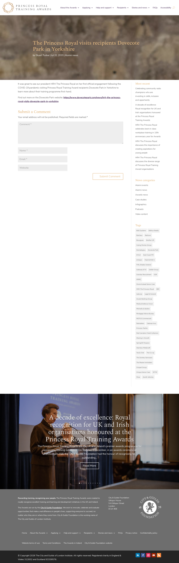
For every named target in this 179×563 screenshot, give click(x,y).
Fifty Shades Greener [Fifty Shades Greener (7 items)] (143, 265)
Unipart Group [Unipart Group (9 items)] (141, 367)
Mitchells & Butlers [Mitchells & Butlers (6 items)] (143, 309)
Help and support (103, 7)
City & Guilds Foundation (51, 507)
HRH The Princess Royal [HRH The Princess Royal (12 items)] (145, 289)
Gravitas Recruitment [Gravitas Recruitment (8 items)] (143, 274)
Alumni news (71, 55)
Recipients (121, 7)
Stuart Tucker (42, 55)
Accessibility (165, 7)
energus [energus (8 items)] (139, 260)
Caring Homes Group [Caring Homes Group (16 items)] (143, 245)
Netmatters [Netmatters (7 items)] (140, 323)
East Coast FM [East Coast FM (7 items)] (148, 255)
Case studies (140, 199)
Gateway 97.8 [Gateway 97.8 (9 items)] (141, 270)
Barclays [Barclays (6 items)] (139, 235)
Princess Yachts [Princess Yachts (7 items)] (142, 328)
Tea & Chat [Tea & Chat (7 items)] (140, 353)
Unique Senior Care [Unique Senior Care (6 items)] (143, 372)
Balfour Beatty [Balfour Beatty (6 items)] (154, 230)
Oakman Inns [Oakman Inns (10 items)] (151, 323)
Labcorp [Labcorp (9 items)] (139, 294)
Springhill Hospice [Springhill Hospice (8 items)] (142, 343)
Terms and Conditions (52, 543)
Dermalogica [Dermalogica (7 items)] (140, 250)
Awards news (141, 194)
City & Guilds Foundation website (98, 543)
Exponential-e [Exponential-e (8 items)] (150, 260)
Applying (86, 7)
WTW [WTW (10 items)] (155, 372)
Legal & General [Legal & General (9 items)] (150, 294)
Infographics (140, 204)
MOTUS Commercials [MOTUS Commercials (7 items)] (143, 318)
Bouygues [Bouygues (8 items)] (140, 240)
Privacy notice (131, 533)
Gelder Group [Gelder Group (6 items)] (153, 270)
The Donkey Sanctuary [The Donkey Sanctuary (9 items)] (144, 358)
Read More (89, 465)
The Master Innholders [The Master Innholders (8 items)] (144, 362)
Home (24, 533)
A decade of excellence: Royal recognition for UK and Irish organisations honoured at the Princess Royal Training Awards (148, 112)
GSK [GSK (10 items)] (155, 274)
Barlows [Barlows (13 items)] (148, 235)
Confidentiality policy (148, 533)
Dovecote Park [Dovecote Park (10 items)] (153, 250)
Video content (141, 214)
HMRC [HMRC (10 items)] (138, 279)
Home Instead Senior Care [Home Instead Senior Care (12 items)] (145, 284)
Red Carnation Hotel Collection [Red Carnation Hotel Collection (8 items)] (147, 333)
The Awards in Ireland (73, 543)
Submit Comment (110, 176)
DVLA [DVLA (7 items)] (138, 255)
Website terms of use (31, 543)
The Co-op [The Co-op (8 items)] (150, 353)
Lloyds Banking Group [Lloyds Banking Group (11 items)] (144, 299)
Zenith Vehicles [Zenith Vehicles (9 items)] (148, 377)
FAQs (155, 7)
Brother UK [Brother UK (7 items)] (150, 240)
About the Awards (68, 7)
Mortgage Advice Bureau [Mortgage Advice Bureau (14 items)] (145, 314)
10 (99, 483)
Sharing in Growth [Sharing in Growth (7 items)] (142, 338)
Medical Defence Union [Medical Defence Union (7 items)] (144, 304)
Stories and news (139, 7)
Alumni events (141, 185)
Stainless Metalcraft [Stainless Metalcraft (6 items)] (143, 348)
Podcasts (139, 209)
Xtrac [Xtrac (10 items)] (138, 377)
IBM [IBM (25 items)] (157, 289)
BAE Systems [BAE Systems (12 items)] (141, 230)
